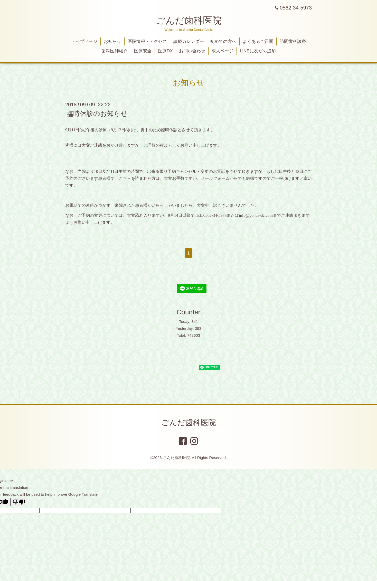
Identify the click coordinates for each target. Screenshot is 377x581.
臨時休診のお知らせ (97, 113)
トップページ (84, 41)
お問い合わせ (192, 51)
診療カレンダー (188, 41)
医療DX (165, 51)
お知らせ (112, 41)
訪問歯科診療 (293, 41)
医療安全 (143, 51)
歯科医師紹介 (114, 51)
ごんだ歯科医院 (188, 20)
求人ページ (222, 51)
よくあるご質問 (258, 41)
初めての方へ (223, 41)
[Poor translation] (19, 502)
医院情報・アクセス (147, 41)
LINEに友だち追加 (258, 51)
